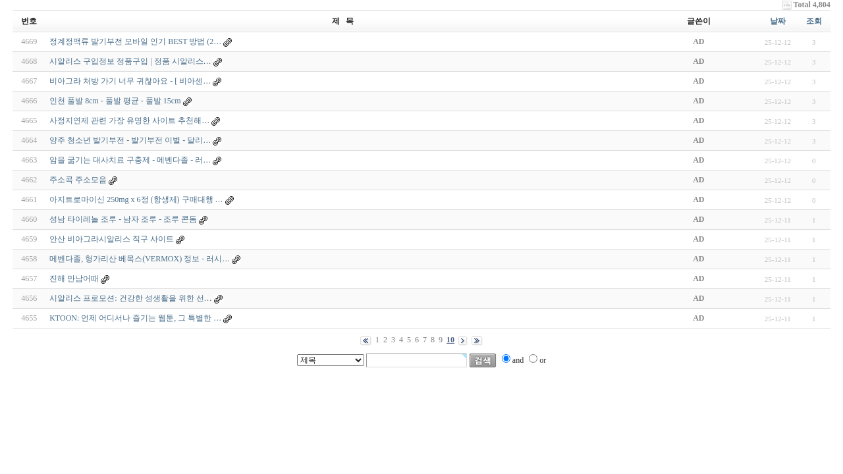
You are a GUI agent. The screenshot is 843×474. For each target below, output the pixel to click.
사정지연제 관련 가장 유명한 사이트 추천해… (129, 120)
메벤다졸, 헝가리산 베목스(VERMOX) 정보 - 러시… (139, 258)
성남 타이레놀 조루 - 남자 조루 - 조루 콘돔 (123, 219)
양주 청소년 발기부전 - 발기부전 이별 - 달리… (130, 140)
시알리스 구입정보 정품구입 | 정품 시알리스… (130, 61)
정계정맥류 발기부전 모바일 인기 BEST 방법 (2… (135, 41)
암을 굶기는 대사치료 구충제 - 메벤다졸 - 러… (130, 160)
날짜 (778, 21)
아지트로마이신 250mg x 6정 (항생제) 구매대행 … (136, 199)
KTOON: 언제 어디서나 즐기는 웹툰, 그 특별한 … (135, 318)
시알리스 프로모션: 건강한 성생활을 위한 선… (130, 298)
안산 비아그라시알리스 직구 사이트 (111, 239)
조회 (814, 21)
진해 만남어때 (74, 278)
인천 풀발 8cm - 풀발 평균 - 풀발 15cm (114, 100)
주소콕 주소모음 (78, 179)
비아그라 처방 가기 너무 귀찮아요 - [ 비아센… (130, 81)
